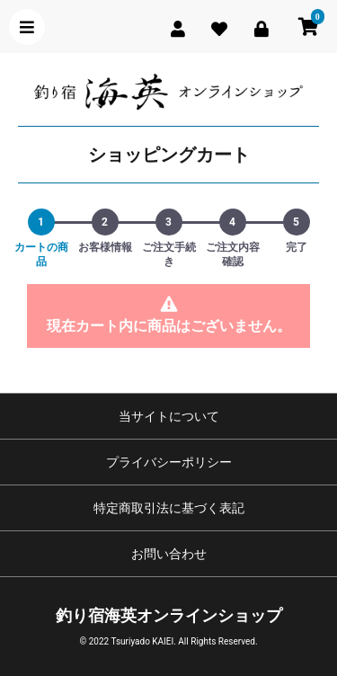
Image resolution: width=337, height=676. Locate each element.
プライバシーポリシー (169, 462)
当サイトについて (169, 416)
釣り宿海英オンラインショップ (169, 615)
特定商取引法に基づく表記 (168, 508)
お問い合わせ (169, 554)
